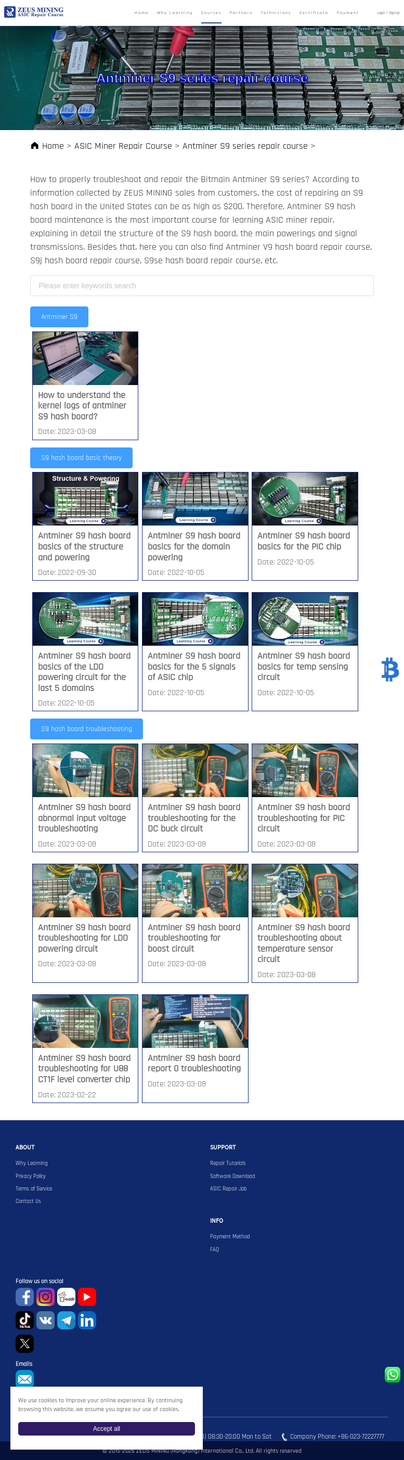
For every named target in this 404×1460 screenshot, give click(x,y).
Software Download (232, 1176)
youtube (87, 1297)
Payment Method (230, 1236)
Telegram (66, 1320)
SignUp (394, 13)
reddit (66, 1297)
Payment (348, 13)
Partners (241, 13)
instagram (45, 1297)
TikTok (25, 1320)
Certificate (314, 13)
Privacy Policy (31, 1176)
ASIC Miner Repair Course (123, 146)
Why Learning (175, 13)
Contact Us (28, 1201)
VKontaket (45, 1320)
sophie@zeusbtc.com (25, 1379)
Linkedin (87, 1320)
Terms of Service (34, 1189)
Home (142, 13)
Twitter (25, 1344)
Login (381, 13)
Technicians (276, 13)
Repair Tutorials (228, 1163)
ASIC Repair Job (228, 1189)
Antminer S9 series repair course (245, 146)
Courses (211, 13)
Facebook (25, 1297)
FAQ (214, 1249)
